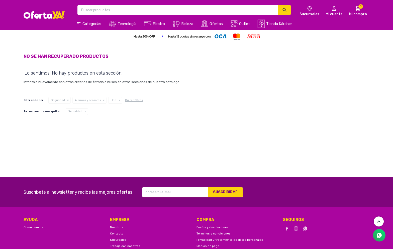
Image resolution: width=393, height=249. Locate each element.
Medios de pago (208, 246)
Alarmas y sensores (88, 100)
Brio (113, 100)
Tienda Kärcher (279, 24)
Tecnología (127, 24)
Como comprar (34, 227)
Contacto (116, 233)
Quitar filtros (134, 100)
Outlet (244, 24)
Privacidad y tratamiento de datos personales (230, 239)
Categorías (91, 24)
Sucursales (118, 239)
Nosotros (116, 227)
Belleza (187, 24)
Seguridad (58, 100)
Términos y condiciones (214, 233)
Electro (159, 24)
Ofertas (216, 24)
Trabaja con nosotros (125, 246)
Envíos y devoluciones (213, 227)
